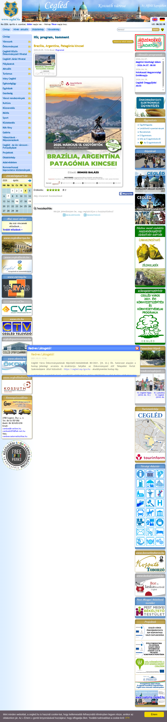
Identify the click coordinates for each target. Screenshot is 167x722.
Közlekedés (17, 123)
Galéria (17, 132)
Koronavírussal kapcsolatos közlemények (16, 168)
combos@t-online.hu (12, 428)
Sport (17, 118)
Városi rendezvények (17, 98)
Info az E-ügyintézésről (150, 139)
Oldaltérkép (38, 29)
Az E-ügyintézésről (150, 143)
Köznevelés (17, 108)
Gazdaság (17, 93)
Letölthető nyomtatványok (152, 128)
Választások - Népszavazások (17, 138)
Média (17, 113)
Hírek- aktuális (20, 29)
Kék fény (17, 127)
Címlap (6, 29)
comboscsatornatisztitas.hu (15, 436)
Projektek (17, 152)
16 (17, 201)
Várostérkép (53, 29)
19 (30, 201)
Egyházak (17, 88)
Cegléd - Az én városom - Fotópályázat (16, 146)
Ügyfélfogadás (146, 125)
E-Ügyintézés (145, 135)
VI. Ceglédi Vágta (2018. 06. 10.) (144, 393)
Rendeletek (145, 132)
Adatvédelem (10, 162)
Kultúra (17, 103)
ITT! (127, 718)
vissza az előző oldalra (123, 42)
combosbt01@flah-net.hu (14, 431)
